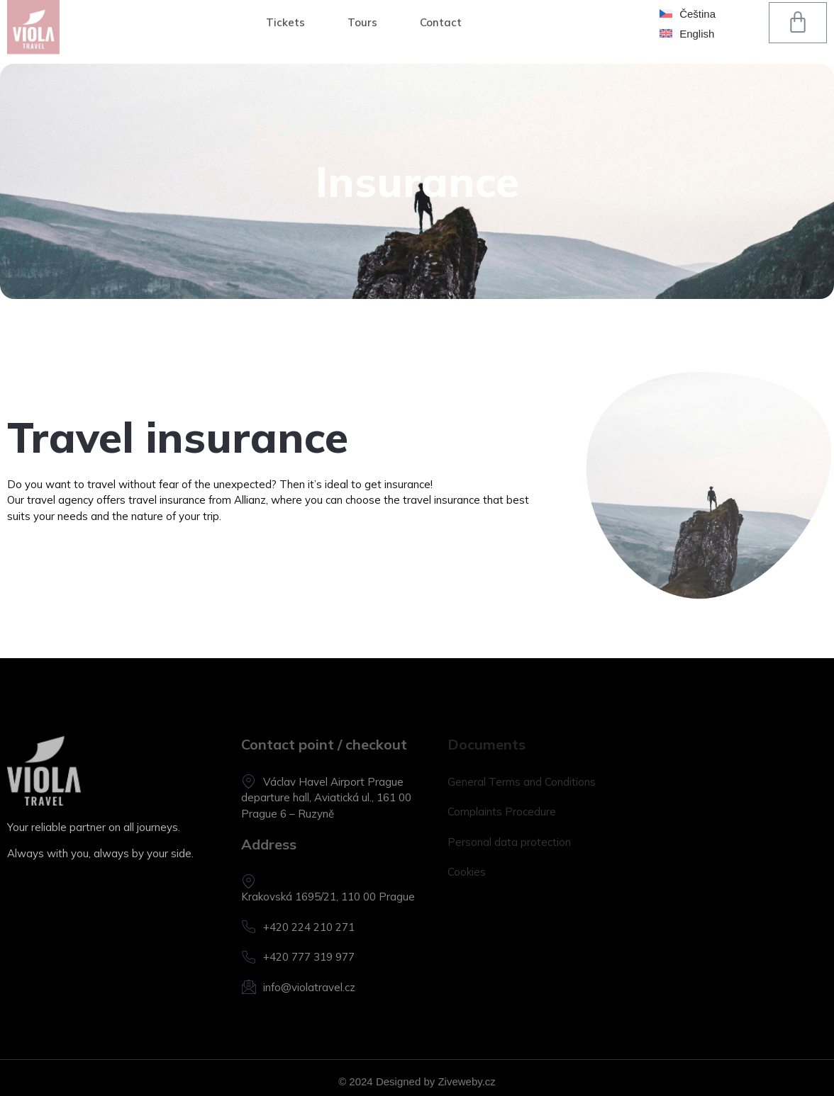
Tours (362, 8)
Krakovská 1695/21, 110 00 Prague (328, 888)
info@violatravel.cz (298, 987)
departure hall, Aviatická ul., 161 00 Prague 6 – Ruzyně (326, 805)
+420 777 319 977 (298, 957)
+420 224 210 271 (298, 927)
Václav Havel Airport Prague (322, 781)
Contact (441, 8)
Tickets (285, 8)
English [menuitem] (696, 17)
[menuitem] (687, 16)
